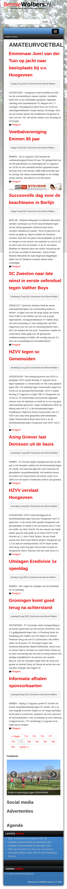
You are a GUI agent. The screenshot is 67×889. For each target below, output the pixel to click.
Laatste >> (24, 747)
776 (42, 736)
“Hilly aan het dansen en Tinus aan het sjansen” (30, 849)
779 (21, 741)
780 (29, 741)
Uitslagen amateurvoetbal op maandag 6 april (29, 842)
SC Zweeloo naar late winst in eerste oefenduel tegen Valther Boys (35, 280)
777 (50, 736)
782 (45, 741)
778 (13, 741)
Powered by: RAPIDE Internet (41, 882)
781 (37, 741)
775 (34, 736)
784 (13, 747)
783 (53, 741)
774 (26, 736)
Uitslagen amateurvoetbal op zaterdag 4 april (29, 845)
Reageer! (16, 124)
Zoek (45, 21)
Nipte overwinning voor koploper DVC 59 (27, 838)
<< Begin (15, 736)
